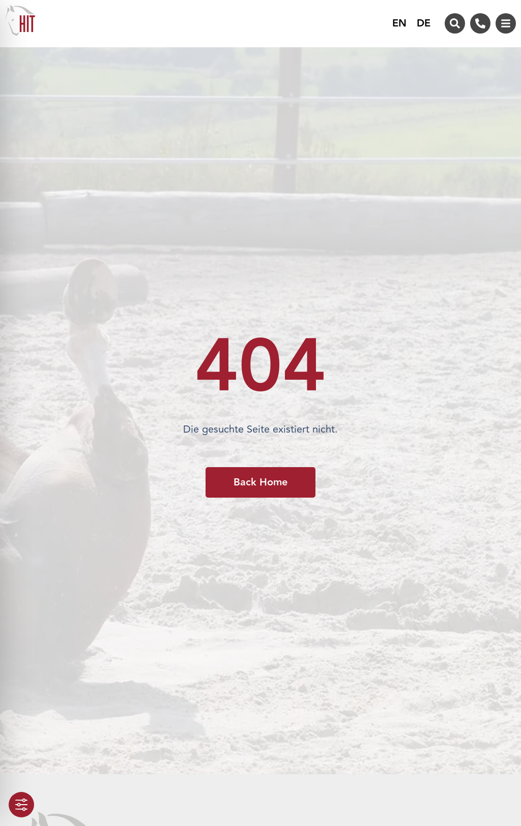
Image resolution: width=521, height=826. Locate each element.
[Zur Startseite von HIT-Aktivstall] (20, 20)
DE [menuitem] (423, 24)
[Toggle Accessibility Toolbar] (21, 804)
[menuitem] (399, 23)
